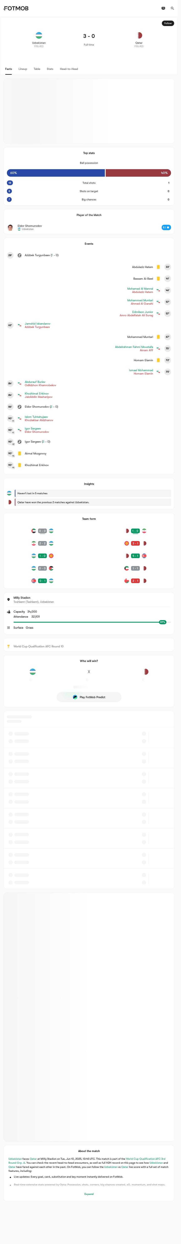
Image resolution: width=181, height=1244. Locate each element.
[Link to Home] (16, 8)
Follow (168, 23)
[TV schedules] (163, 8)
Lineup (23, 69)
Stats (50, 69)
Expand (89, 1193)
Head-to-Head (69, 69)
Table (37, 69)
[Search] (172, 8)
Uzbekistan (15, 1158)
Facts (8, 69)
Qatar (33, 1158)
